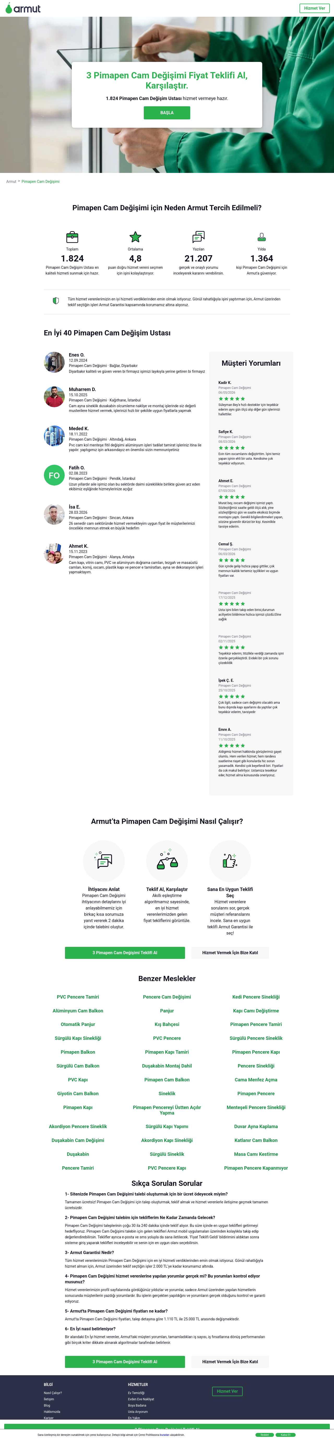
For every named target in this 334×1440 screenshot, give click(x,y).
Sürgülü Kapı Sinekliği (78, 1038)
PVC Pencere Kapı (167, 1168)
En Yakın (134, 1418)
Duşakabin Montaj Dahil (167, 1066)
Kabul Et (285, 1434)
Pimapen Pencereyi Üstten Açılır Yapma (167, 1110)
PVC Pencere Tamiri (78, 997)
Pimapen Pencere (256, 1093)
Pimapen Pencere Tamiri (256, 1024)
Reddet (265, 1434)
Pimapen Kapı (78, 1107)
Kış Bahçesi (167, 1024)
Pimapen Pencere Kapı (256, 1052)
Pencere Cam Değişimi (167, 997)
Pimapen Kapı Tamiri (167, 1052)
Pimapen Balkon (78, 1052)
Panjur (167, 1010)
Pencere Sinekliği (256, 1066)
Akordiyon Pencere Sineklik (78, 1126)
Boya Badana (137, 1405)
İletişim (49, 1399)
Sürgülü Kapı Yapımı (167, 1126)
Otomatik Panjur (78, 1024)
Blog (47, 1405)
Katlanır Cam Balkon (256, 1140)
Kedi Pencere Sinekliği (256, 997)
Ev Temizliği (136, 1393)
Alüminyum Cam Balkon (78, 1010)
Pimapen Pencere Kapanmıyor (256, 1168)
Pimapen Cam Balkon (166, 1079)
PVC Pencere (167, 1038)
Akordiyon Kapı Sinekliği (167, 1140)
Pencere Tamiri (78, 1168)
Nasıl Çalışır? (53, 1393)
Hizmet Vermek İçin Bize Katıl (230, 952)
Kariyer (48, 1418)
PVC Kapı (78, 1079)
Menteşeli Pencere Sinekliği (256, 1107)
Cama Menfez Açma (256, 1079)
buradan (164, 1434)
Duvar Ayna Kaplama (256, 1126)
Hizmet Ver (314, 8)
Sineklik (167, 1093)
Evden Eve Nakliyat (141, 1399)
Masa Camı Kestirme (256, 1154)
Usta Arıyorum (138, 1412)
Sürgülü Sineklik (167, 1154)
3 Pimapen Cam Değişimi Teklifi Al (125, 952)
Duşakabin (78, 1154)
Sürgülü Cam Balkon (77, 1066)
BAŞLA (167, 112)
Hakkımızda (52, 1412)
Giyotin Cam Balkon (78, 1093)
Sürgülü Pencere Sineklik (256, 1038)
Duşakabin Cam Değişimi (78, 1140)
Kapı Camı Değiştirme (256, 1010)
